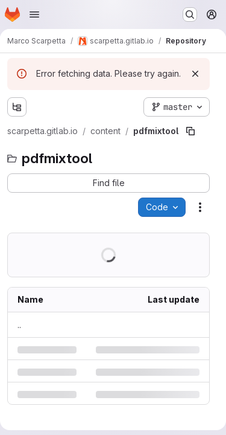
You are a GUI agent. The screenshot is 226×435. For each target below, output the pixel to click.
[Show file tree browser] (17, 107)
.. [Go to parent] (19, 325)
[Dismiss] (195, 73)
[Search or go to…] (190, 14)
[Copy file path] (190, 131)
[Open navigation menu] (34, 14)
